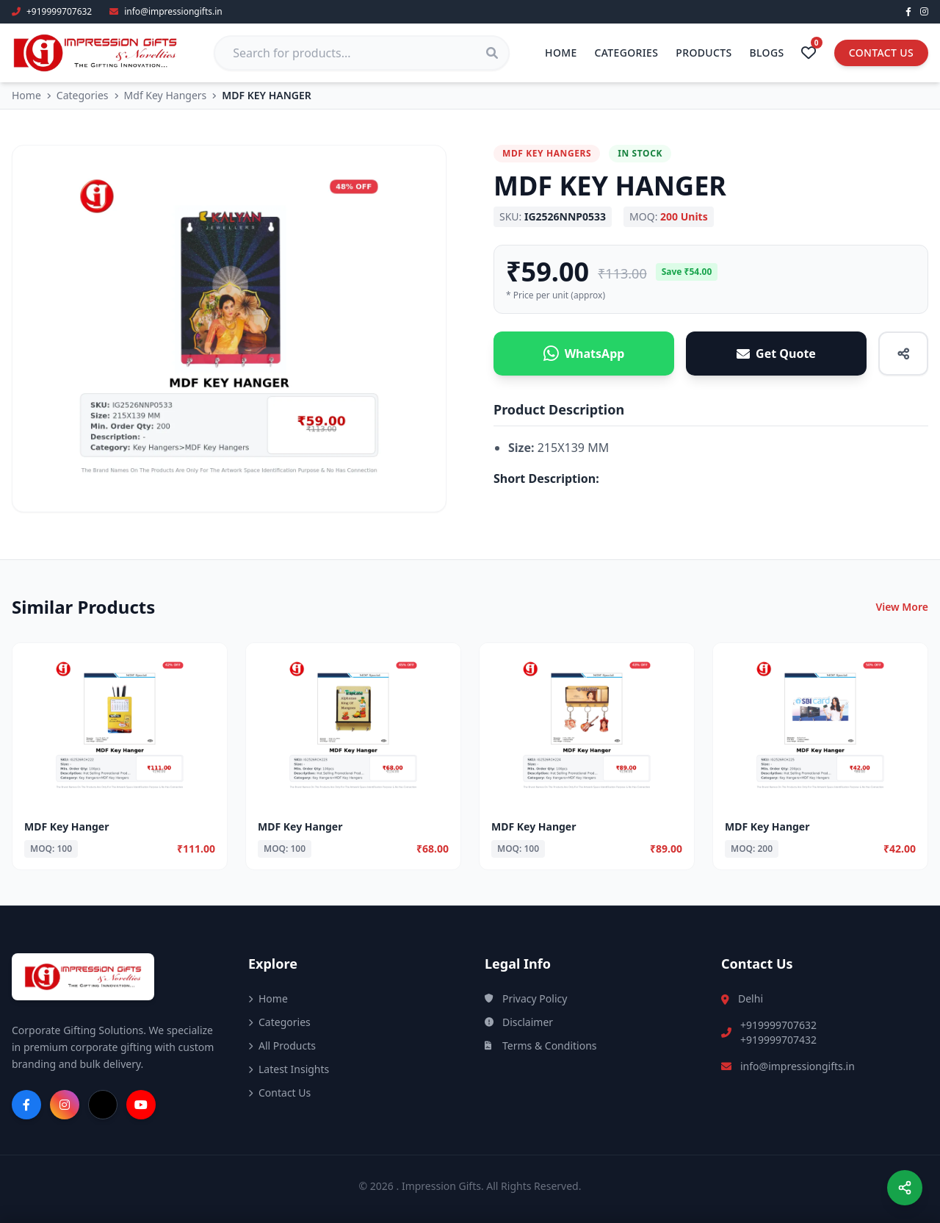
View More (901, 607)
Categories (627, 53)
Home (561, 53)
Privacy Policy (526, 998)
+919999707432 (778, 1040)
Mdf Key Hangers (165, 95)
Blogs (767, 53)
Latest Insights (288, 1069)
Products (703, 53)
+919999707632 (778, 1025)
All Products (282, 1045)
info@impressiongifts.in (797, 1066)
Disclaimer (519, 1022)
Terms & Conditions (541, 1045)
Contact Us (881, 53)
